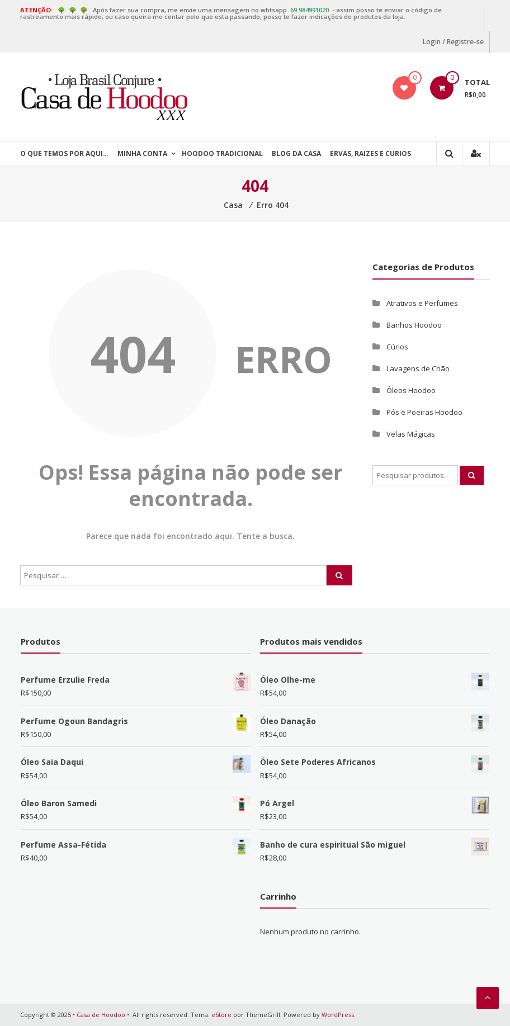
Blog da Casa (296, 153)
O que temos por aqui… (64, 153)
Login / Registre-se (453, 41)
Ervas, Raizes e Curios (370, 153)
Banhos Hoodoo (414, 325)
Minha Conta (142, 153)
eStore (221, 1014)
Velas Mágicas (410, 434)
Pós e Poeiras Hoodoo (424, 412)
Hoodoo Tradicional (222, 153)
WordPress (338, 1014)
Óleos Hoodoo (411, 390)
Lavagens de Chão (418, 368)
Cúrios (397, 347)
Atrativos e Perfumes (422, 303)
